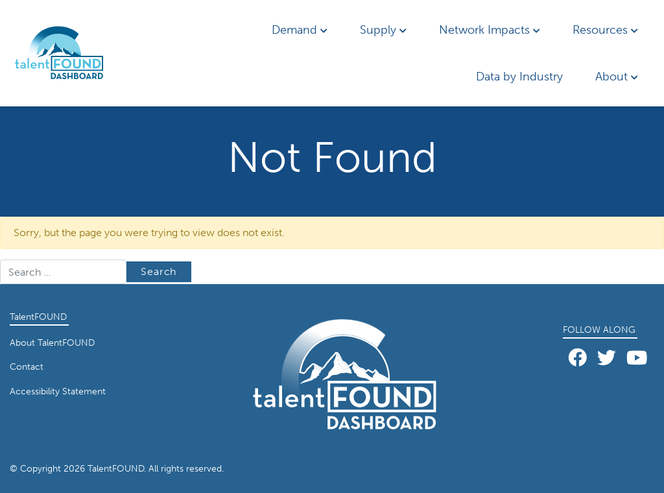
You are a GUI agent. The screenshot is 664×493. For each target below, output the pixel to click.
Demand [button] (299, 30)
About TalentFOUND (52, 342)
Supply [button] (383, 30)
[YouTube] (636, 358)
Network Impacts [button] (489, 30)
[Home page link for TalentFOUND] (74, 53)
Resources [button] (605, 30)
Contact (26, 366)
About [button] (616, 76)
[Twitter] (606, 358)
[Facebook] (577, 358)
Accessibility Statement (58, 391)
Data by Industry (519, 76)
